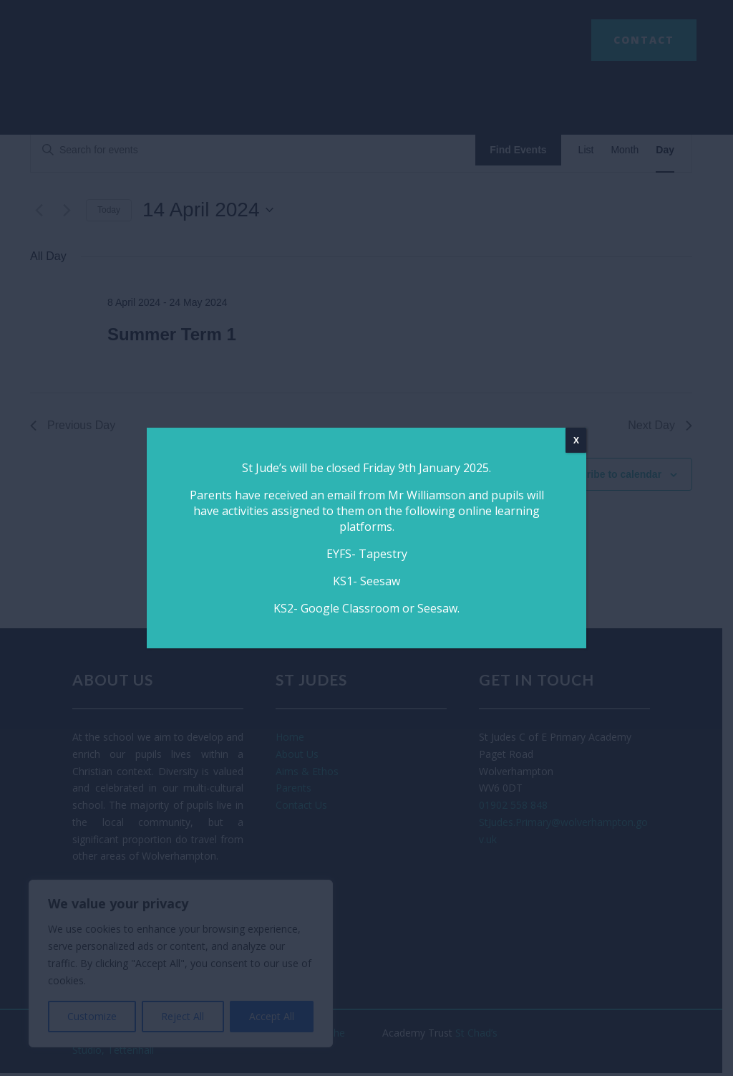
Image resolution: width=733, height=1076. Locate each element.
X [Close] (576, 440)
